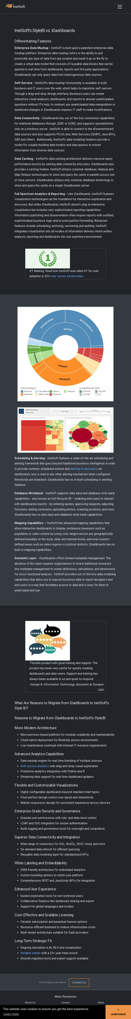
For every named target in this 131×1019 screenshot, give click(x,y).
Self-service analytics (34, 766)
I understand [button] (118, 1012)
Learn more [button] (11, 1014)
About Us (30, 1002)
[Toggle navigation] (120, 6)
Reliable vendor (30, 953)
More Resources (65, 996)
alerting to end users (83, 469)
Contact (65, 1002)
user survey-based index (67, 276)
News (101, 1002)
